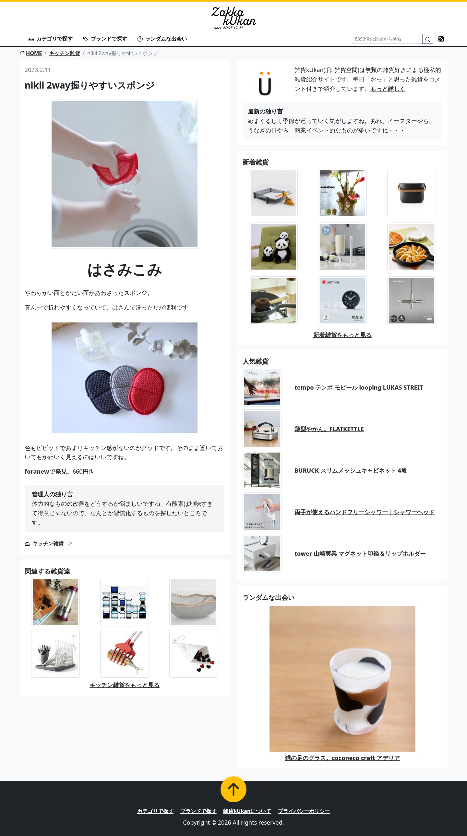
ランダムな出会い (162, 38)
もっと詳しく (387, 88)
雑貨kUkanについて (247, 811)
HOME (30, 53)
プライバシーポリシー (304, 811)
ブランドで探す (105, 38)
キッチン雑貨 (64, 53)
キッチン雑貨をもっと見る (125, 685)
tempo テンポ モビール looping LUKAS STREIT (358, 387)
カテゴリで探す (51, 38)
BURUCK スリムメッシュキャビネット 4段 (350, 470)
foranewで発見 (46, 471)
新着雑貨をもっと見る (342, 335)
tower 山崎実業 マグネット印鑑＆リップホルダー (360, 553)
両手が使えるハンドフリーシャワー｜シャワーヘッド (364, 512)
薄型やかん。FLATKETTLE (329, 429)
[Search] (387, 39)
